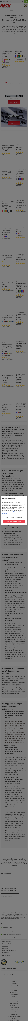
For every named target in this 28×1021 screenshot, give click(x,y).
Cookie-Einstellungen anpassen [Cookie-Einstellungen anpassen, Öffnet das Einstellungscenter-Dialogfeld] (14, 517)
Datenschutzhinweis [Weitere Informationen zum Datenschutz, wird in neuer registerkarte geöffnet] (17, 511)
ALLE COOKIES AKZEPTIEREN (14, 521)
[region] (14, 510)
